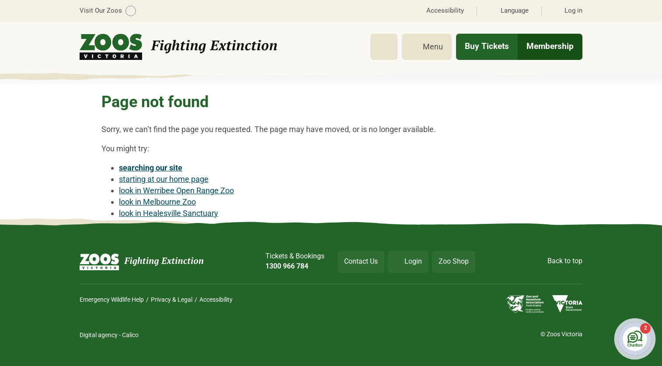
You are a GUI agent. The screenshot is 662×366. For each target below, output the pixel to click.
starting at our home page (164, 179)
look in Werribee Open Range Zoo (176, 190)
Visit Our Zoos (108, 11)
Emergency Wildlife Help (112, 299)
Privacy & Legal (171, 299)
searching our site (150, 167)
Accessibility (216, 299)
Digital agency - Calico (109, 334)
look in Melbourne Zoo (157, 201)
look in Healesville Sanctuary (168, 213)
